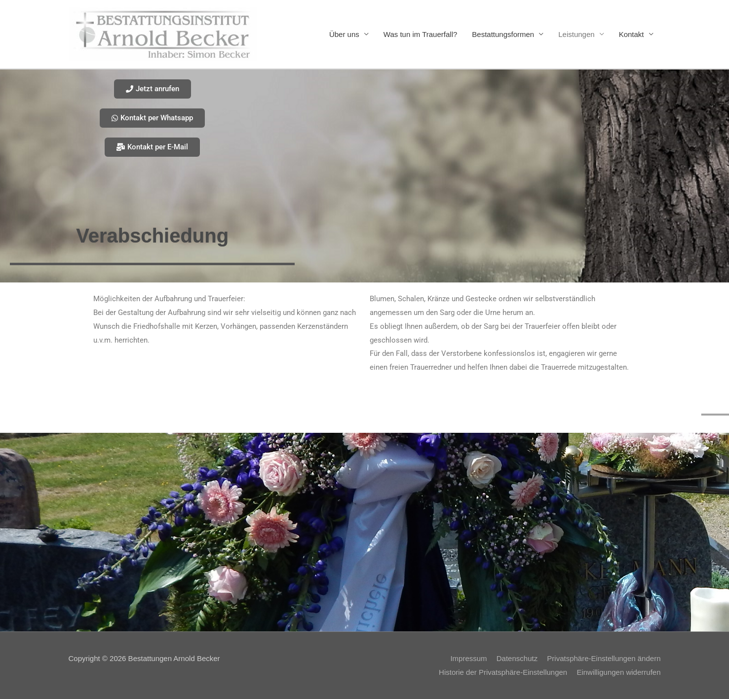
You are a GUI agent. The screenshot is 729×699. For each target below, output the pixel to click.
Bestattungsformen (503, 34)
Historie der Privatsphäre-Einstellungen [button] (503, 672)
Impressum (468, 658)
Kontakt (631, 34)
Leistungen (576, 34)
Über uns (344, 34)
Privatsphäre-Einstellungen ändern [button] (603, 658)
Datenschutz (517, 658)
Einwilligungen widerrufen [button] (618, 672)
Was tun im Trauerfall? (421, 34)
